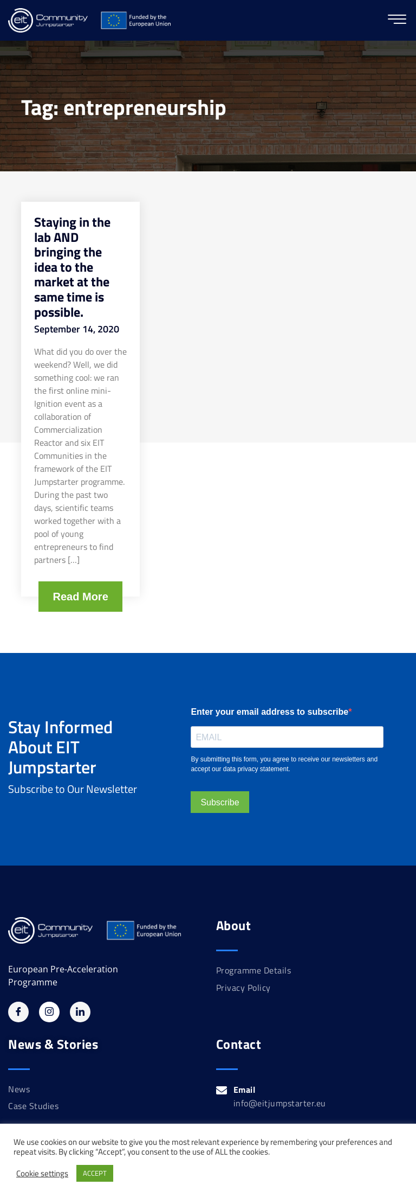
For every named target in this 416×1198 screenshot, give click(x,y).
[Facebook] (18, 1012)
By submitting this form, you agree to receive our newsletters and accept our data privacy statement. (284, 764)
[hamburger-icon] (397, 20)
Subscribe (219, 802)
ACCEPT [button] (95, 1173)
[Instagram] (49, 1012)
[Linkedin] (80, 1012)
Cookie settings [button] (42, 1173)
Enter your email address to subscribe (269, 711)
